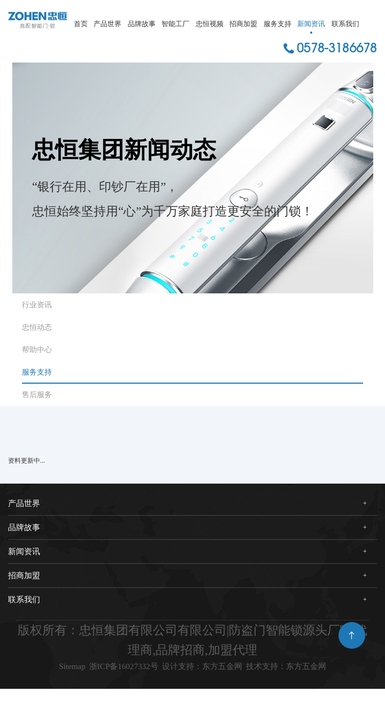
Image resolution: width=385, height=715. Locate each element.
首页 (81, 24)
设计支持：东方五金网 (268, 670)
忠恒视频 (210, 24)
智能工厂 (175, 24)
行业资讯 (37, 305)
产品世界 (107, 24)
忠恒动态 (37, 327)
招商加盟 (243, 24)
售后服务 (37, 395)
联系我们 (345, 24)
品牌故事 (142, 24)
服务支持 (277, 24)
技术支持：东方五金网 (193, 689)
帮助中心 (37, 350)
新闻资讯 (311, 24)
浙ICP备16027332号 (150, 670)
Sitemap (74, 670)
